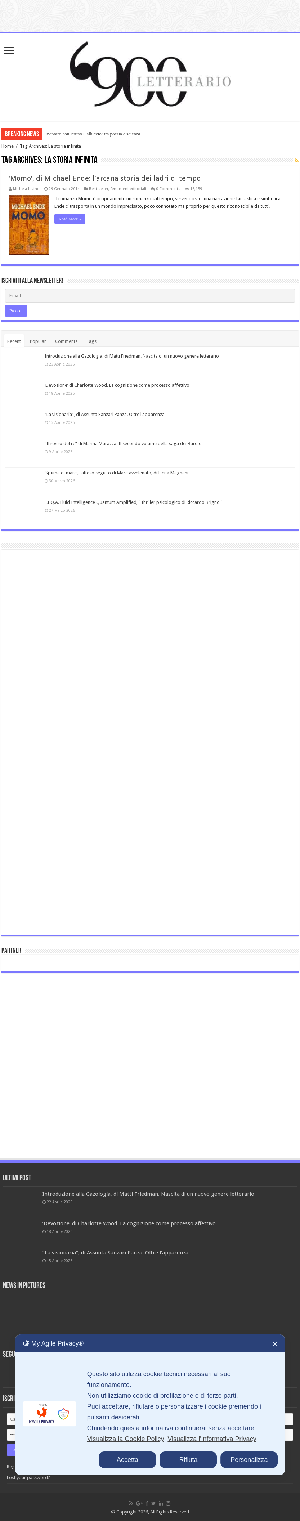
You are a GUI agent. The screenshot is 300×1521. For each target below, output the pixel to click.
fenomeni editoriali (128, 189)
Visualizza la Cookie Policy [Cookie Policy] (125, 1438)
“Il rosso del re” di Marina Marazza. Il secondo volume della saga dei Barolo (123, 443)
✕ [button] (275, 1344)
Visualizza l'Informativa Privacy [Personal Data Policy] (211, 1438)
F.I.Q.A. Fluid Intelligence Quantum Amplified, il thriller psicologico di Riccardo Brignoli (133, 502)
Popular (38, 341)
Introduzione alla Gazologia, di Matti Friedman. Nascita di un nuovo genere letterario (132, 355)
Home (7, 146)
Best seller (98, 189)
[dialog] (150, 1404)
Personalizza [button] (249, 1459)
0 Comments (168, 189)
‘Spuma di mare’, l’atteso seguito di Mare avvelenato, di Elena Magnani (116, 472)
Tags (91, 341)
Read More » (70, 219)
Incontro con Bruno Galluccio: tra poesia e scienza (92, 134)
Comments (66, 341)
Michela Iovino (26, 189)
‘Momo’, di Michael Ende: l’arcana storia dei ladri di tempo (105, 178)
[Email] (150, 295)
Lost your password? (28, 1477)
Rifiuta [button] (188, 1459)
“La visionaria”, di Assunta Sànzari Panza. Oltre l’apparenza (105, 414)
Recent (14, 341)
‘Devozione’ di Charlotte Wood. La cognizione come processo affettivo (117, 385)
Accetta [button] (127, 1459)
